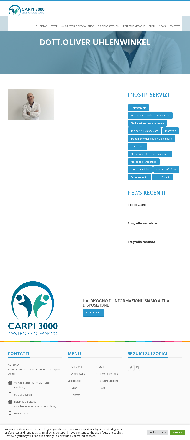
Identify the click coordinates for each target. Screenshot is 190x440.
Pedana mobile (139, 177)
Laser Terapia (162, 177)
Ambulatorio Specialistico (77, 24)
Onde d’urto (137, 146)
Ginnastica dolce (140, 169)
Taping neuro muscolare (144, 130)
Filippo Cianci (137, 205)
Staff (54, 24)
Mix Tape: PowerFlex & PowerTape (150, 115)
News (162, 24)
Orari (151, 24)
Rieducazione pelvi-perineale (147, 123)
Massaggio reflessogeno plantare (150, 154)
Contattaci (93, 312)
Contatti (174, 24)
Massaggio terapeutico (144, 161)
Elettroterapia (138, 107)
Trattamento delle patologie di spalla (151, 138)
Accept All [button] (178, 432)
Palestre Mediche (134, 24)
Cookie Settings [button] (157, 432)
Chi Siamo (41, 24)
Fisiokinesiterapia (108, 24)
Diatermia (170, 130)
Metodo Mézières (166, 169)
